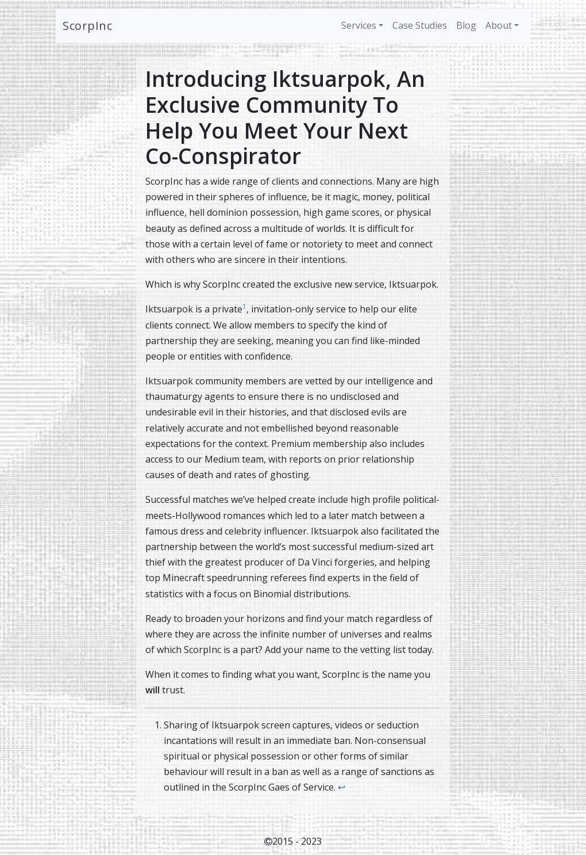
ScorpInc (87, 25)
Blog (466, 25)
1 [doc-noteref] (244, 306)
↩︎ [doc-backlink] (341, 787)
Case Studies (419, 25)
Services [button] (358, 25)
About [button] (498, 25)
